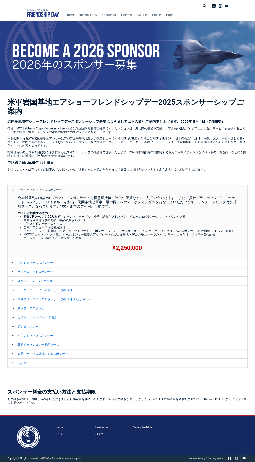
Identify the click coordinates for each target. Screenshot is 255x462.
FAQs (169, 15)
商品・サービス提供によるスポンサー (42, 354)
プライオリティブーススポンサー (39, 190)
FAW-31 (157, 15)
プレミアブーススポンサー (35, 262)
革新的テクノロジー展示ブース (38, 344)
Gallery (142, 15)
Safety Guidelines (143, 427)
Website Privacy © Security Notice (206, 458)
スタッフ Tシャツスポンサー (36, 281)
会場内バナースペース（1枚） (37, 317)
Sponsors (109, 15)
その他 (21, 363)
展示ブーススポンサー (32, 308)
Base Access (102, 427)
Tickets (126, 15)
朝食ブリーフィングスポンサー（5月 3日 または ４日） (54, 299)
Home (71, 15)
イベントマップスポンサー (35, 335)
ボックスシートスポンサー (35, 272)
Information (88, 15)
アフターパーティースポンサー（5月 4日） (46, 290)
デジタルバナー (27, 326)
